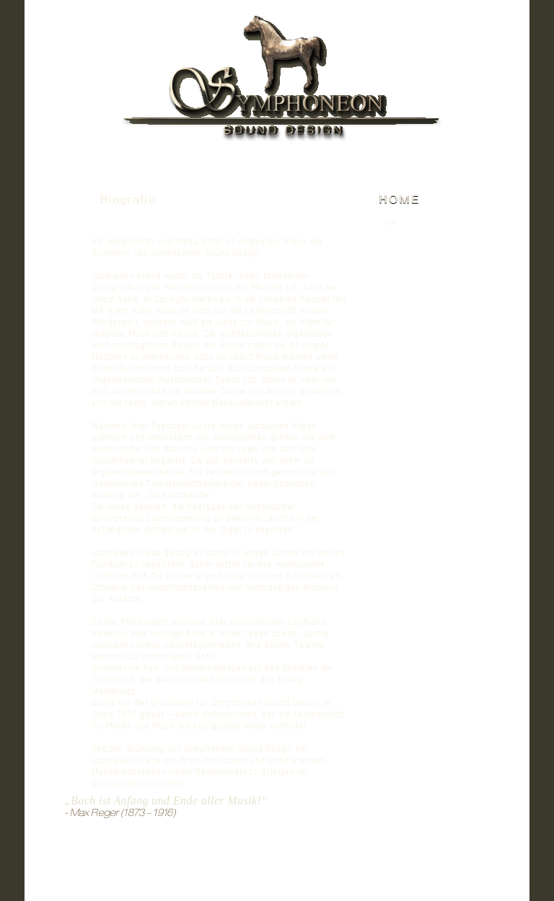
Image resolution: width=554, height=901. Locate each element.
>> (389, 223)
